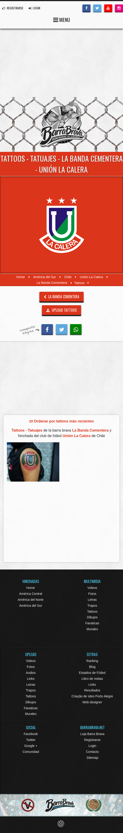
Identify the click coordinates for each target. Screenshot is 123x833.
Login (92, 746)
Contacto (92, 752)
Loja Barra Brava (92, 734)
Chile (67, 277)
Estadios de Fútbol (92, 673)
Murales (92, 629)
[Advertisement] (61, 63)
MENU (61, 19)
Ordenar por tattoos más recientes (61, 421)
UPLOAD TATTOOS (61, 310)
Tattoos (92, 611)
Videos (92, 588)
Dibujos (92, 617)
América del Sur (44, 277)
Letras (92, 599)
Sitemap (92, 757)
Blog (92, 667)
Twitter (31, 740)
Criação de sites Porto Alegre (92, 696)
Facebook (31, 734)
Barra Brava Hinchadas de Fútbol (62, 124)
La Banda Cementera (52, 283)
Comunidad (30, 752)
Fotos (92, 594)
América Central (30, 594)
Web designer (92, 702)
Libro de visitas (92, 678)
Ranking (92, 661)
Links (31, 678)
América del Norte (31, 599)
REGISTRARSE (12, 7)
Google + (30, 746)
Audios (31, 673)
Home (20, 277)
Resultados (92, 690)
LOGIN (34, 7)
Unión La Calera (91, 277)
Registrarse (92, 740)
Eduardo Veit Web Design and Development (61, 824)
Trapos (92, 605)
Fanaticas (92, 623)
